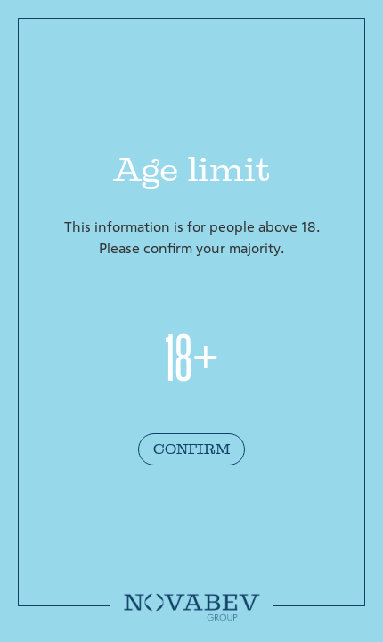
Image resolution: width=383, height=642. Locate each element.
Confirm (191, 449)
